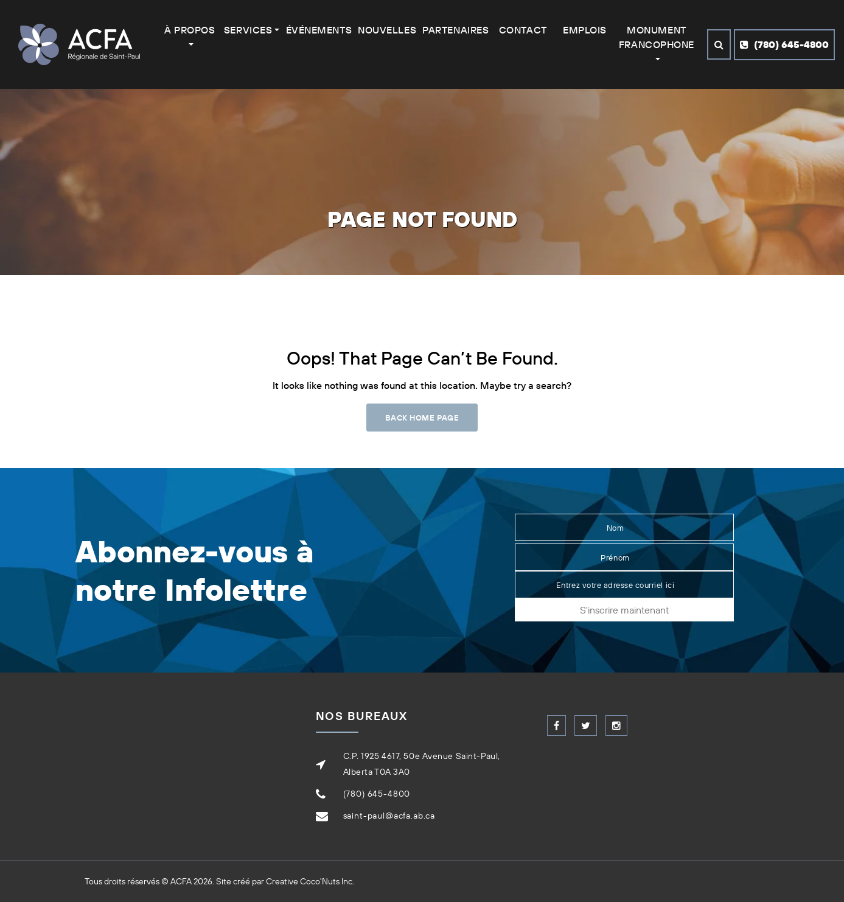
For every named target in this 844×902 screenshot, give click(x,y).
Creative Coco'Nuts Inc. (310, 881)
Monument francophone (656, 37)
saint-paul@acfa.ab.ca (389, 815)
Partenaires (455, 30)
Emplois (585, 30)
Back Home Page (422, 417)
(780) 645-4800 (784, 44)
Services (248, 30)
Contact (523, 30)
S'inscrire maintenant (624, 610)
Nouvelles (387, 30)
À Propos (189, 30)
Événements (319, 30)
